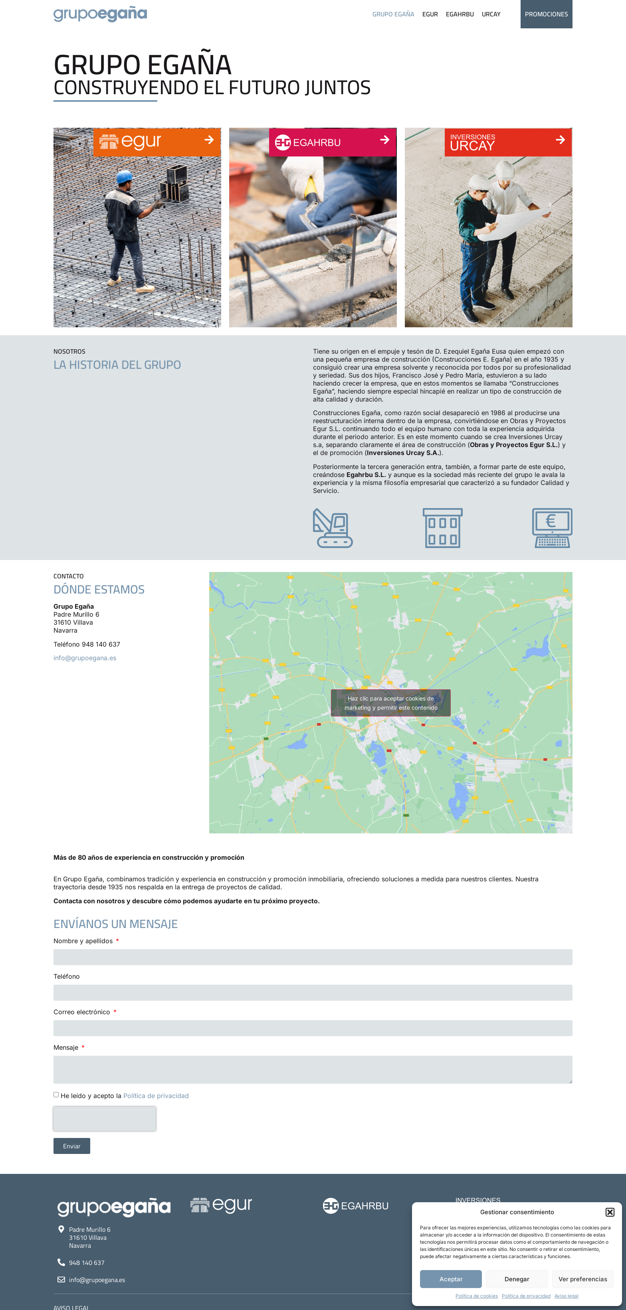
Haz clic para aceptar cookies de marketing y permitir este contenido (391, 703)
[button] (610, 1212)
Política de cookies (477, 1296)
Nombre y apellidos (84, 941)
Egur (430, 14)
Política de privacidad (526, 1296)
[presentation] (104, 1119)
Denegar (517, 1279)
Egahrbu (460, 14)
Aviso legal (566, 1296)
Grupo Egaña (393, 14)
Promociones (546, 14)
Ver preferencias (583, 1279)
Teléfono (66, 976)
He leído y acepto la (125, 1096)
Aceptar (451, 1279)
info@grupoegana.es (84, 658)
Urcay (491, 14)
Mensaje (66, 1047)
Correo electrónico (82, 1012)
